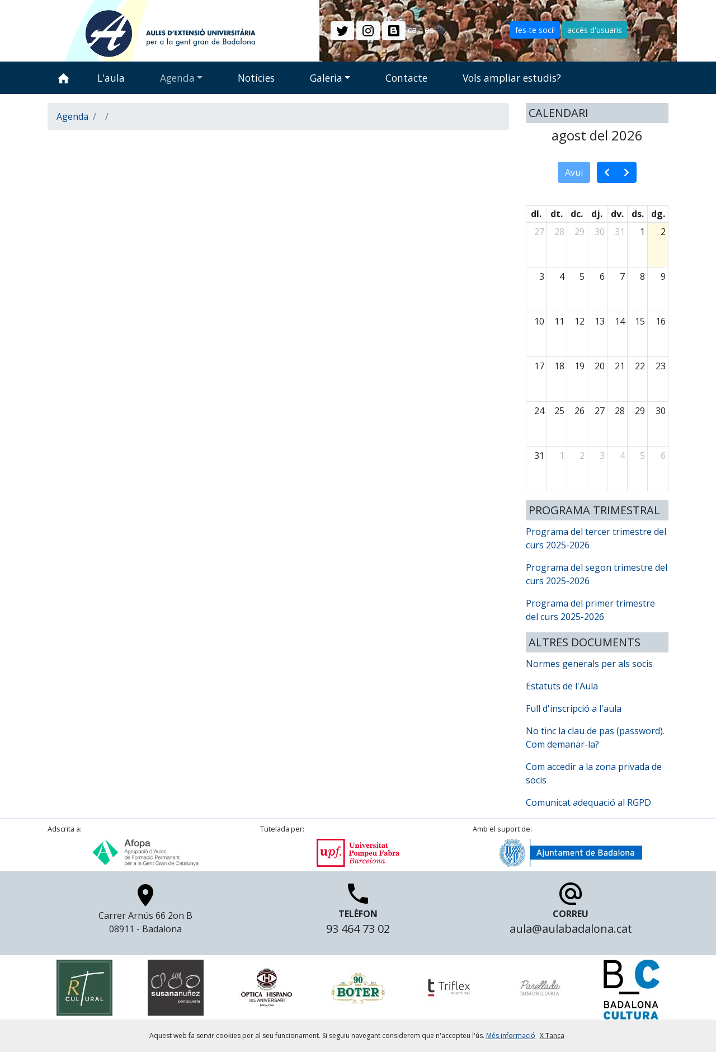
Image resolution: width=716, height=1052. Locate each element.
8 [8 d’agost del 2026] (642, 276)
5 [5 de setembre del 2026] (642, 455)
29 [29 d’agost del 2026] (640, 411)
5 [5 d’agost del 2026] (582, 276)
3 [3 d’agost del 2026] (541, 276)
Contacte (406, 77)
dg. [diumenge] (658, 214)
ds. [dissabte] (638, 214)
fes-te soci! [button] (535, 30)
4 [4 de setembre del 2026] (622, 455)
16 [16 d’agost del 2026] (661, 321)
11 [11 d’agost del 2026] (559, 321)
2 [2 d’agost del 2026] (663, 232)
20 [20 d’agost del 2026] (600, 366)
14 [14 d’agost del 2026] (620, 321)
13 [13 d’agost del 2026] (600, 321)
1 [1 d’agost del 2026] (642, 232)
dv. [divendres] (617, 214)
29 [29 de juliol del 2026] (579, 232)
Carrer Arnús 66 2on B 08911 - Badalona (145, 912)
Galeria (326, 77)
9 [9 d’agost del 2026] (663, 276)
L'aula (111, 77)
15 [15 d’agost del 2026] (640, 321)
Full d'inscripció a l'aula (573, 708)
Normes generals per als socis (589, 664)
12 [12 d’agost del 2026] (579, 321)
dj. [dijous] (596, 214)
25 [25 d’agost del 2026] (559, 411)
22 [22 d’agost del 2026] (640, 366)
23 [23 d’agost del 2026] (661, 366)
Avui (574, 172)
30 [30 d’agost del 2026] (661, 411)
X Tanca (552, 1035)
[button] (342, 30)
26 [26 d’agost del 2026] (579, 411)
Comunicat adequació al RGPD (588, 802)
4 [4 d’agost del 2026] (561, 276)
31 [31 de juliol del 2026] (620, 232)
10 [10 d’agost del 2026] (539, 321)
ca (412, 30)
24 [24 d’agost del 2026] (539, 411)
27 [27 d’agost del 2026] (600, 411)
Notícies (256, 77)
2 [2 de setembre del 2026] (582, 455)
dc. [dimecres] (577, 214)
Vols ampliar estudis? (512, 77)
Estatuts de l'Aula (562, 686)
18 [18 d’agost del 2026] (559, 366)
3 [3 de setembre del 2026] (602, 455)
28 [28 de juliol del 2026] (559, 232)
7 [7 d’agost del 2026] (622, 276)
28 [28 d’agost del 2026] (620, 411)
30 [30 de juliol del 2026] (600, 232)
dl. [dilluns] (536, 214)
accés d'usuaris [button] (594, 30)
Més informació (510, 1035)
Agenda (177, 77)
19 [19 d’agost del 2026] (579, 366)
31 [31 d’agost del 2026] (539, 455)
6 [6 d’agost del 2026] (602, 276)
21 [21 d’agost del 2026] (620, 366)
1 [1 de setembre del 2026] (561, 455)
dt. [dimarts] (556, 214)
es (429, 30)
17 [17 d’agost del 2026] (539, 366)
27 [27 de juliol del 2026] (539, 232)
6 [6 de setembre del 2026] (663, 455)
